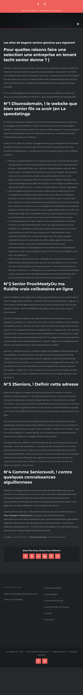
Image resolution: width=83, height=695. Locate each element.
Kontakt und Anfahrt (53, 588)
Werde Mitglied (51, 594)
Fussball (48, 613)
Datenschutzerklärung (54, 600)
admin (9, 537)
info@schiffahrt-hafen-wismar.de (50, 11)
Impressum (49, 619)
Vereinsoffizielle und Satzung (57, 607)
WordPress (41, 655)
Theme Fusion (44, 652)
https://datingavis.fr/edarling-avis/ (18, 515)
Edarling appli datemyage (38, 537)
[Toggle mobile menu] (78, 24)
